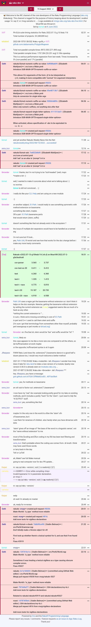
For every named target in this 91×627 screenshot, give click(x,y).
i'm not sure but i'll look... (23, 237)
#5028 (48, 163)
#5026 (48, 131)
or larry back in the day (22, 449)
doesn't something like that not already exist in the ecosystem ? (39, 223)
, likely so (19, 337)
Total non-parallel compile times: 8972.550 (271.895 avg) (37, 50)
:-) (14, 199)
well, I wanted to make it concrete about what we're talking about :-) (41, 181)
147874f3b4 (23, 601)
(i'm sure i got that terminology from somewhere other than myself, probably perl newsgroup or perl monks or (45, 325)
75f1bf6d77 (23, 587)
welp (15, 496)
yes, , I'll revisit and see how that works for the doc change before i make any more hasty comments (44, 242)
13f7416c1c (25, 552)
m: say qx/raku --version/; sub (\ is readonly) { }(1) (34, 467)
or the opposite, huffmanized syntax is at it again (33, 347)
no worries (17, 185)
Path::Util (21, 240)
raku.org (84, 15)
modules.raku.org (48, 367)
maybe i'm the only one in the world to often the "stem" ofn (37, 413)
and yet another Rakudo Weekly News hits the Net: (35, 141)
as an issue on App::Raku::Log (69, 619)
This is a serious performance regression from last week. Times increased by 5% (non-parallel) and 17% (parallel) (45, 58)
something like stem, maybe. (25, 211)
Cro (33, 616)
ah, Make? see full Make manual (26, 458)
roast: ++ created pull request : (30, 518)
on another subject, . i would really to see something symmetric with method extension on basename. (45, 206)
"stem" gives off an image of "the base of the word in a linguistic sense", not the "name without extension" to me (44, 429)
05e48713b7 (52, 90)
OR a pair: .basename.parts (28, 214)
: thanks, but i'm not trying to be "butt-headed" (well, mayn (39, 172)
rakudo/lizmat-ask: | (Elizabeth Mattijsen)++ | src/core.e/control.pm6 (37, 155)
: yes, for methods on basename (29, 382)
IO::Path (33, 205)
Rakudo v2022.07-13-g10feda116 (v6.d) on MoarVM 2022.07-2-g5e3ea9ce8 (40, 275)
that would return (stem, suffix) (26, 218)
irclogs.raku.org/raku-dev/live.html (68, 21)
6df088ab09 (52, 64)
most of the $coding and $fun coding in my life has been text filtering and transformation (43, 438)
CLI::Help (33, 193)
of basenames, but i (21, 417)
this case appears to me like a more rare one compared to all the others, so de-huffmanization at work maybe (44, 342)
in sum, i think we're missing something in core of (37, 317)
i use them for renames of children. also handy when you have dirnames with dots (45, 421)
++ (16, 148)
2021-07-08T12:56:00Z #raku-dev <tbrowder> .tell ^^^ (39, 370)
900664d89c (52, 101)
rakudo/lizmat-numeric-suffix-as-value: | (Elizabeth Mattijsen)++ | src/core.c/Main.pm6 (40, 93)
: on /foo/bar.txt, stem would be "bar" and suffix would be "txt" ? (43, 332)
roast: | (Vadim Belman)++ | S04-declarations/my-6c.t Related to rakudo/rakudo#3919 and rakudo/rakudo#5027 (41, 591)
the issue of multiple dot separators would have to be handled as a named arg (44, 230)
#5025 (48, 83)
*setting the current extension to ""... (28, 313)
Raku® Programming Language (55, 616)
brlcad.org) (45, 326)
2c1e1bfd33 (25, 571)
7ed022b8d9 (35, 152)
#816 (45, 516)
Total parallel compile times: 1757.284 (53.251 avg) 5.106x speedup (41, 53)
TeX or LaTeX (18, 453)
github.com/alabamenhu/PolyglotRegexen (31, 44)
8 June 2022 (52, 27)
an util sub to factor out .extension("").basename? (34, 388)
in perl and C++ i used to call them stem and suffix (34, 320)
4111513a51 (56, 112)
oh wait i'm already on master (25, 499)
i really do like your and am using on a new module (38, 193)
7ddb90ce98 (38, 524)
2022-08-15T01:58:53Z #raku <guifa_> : (31, 43)
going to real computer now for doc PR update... (33, 462)
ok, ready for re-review (22, 504)
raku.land (30, 364)
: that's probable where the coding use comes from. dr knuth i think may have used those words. (45, 444)
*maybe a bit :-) (19, 176)
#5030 (47, 509)
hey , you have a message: (35, 375)
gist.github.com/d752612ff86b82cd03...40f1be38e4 (35, 376)
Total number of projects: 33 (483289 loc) (30, 36)
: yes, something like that (27, 402)
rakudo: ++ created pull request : (35, 84)
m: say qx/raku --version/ (23, 486)
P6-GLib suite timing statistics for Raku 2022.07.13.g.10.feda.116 (40, 32)
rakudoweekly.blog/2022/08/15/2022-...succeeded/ (35, 143)
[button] (88, 3)
